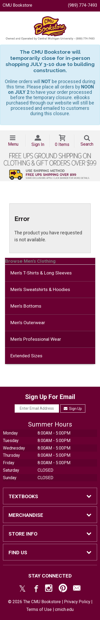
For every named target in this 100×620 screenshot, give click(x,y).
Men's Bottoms (25, 306)
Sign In (37, 144)
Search (87, 144)
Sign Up (73, 408)
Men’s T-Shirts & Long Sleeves (41, 273)
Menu (13, 144)
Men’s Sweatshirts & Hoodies (40, 289)
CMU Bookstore (17, 5)
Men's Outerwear (27, 322)
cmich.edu (64, 609)
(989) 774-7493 (82, 5)
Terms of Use (39, 609)
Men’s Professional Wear (35, 339)
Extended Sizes (26, 355)
